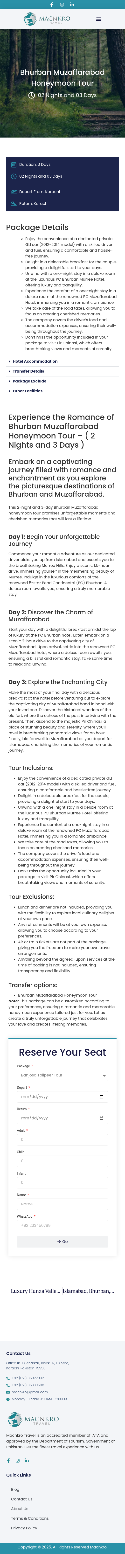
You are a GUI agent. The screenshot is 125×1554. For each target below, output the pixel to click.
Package (24, 1066)
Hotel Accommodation (35, 361)
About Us (19, 1509)
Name (22, 1195)
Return (22, 1109)
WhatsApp (25, 1216)
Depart (22, 1087)
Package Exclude (29, 381)
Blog (15, 1489)
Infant (21, 1173)
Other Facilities (27, 391)
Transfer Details (28, 371)
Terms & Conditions (30, 1518)
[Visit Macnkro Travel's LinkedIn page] (72, 4)
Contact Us (21, 1499)
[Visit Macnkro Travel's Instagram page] (62, 4)
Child (21, 1152)
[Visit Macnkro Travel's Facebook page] (52, 4)
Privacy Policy (24, 1528)
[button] (99, 19)
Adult (21, 1130)
